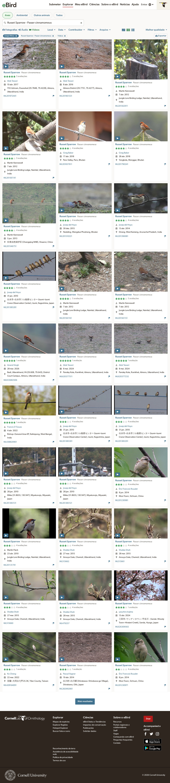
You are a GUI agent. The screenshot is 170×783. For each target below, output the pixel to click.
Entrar (144, 4)
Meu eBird (81, 4)
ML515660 (8, 623)
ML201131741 (10, 565)
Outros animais (42, 15)
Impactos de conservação (94, 725)
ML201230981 (121, 500)
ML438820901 (10, 442)
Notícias (125, 4)
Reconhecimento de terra (64, 749)
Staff (115, 731)
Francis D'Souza (14, 427)
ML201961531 (66, 96)
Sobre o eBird (109, 4)
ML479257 (64, 623)
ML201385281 (10, 307)
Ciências (94, 4)
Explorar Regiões (60, 725)
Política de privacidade (63, 757)
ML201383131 (10, 503)
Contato (117, 743)
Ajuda (135, 4)
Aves (7, 15)
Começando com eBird (123, 737)
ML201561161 (66, 318)
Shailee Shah (69, 550)
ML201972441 (10, 96)
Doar (148, 719)
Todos (59, 15)
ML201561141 (10, 178)
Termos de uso (59, 760)
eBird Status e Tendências (94, 722)
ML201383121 (66, 503)
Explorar (68, 4)
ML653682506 (10, 380)
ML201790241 (121, 164)
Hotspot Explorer (60, 728)
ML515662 (64, 561)
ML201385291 (121, 441)
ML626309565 (122, 627)
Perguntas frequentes (122, 740)
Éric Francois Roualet (128, 489)
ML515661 (120, 561)
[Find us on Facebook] (145, 734)
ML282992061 (66, 689)
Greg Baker (68, 153)
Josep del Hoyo (70, 225)
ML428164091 (10, 685)
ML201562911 (121, 106)
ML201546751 (10, 246)
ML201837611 (66, 164)
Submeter (55, 4)
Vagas (116, 734)
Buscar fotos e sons (61, 731)
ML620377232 (122, 376)
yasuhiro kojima (126, 612)
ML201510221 (66, 236)
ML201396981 (121, 236)
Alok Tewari (12, 81)
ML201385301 (66, 441)
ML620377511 (66, 376)
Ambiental (22, 15)
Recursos (117, 722)
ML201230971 (121, 685)
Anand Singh (13, 365)
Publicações (88, 728)
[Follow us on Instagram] (157, 734)
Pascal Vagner (69, 674)
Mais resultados (85, 701)
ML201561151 (121, 318)
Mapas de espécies (61, 722)
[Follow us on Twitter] (151, 734)
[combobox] (43, 23)
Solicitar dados (89, 731)
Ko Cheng (11, 674)
